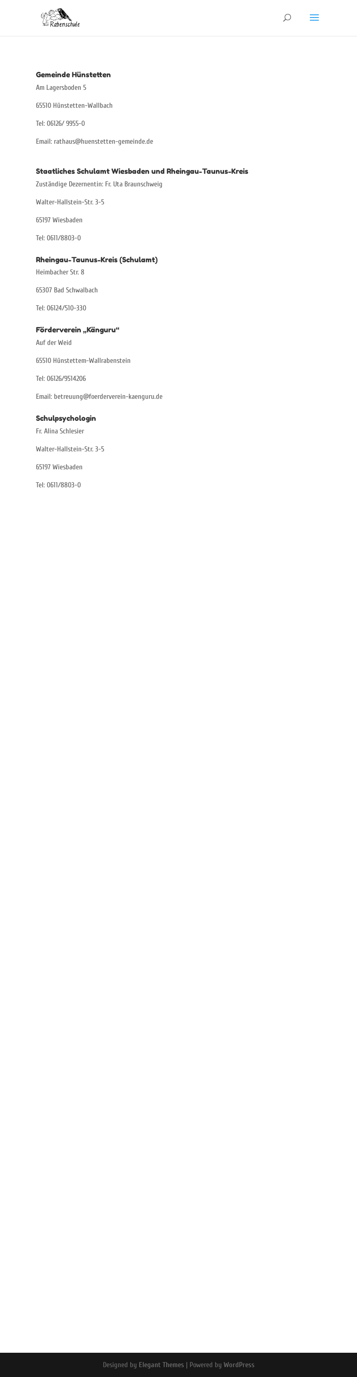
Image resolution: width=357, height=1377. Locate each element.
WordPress (239, 1365)
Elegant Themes (161, 1365)
